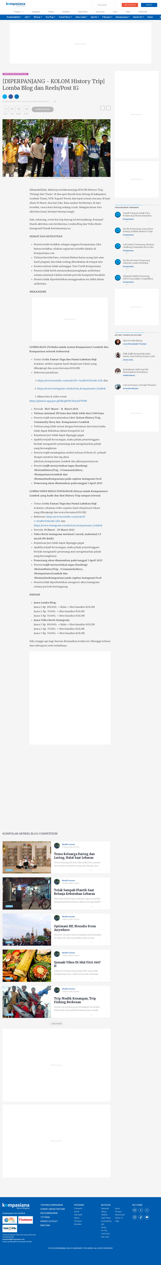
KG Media (89, 1248)
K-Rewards (78, 1208)
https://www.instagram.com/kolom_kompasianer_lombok (71, 388)
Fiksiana (106, 17)
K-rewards (143, 12)
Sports (94, 17)
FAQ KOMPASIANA (49, 1213)
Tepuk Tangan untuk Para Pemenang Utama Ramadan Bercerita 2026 (137, 216)
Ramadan (77, 1224)
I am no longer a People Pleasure (139, 385)
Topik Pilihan (83, 12)
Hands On (137, 17)
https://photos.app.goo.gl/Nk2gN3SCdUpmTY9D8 (58, 400)
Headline (66, 12)
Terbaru (51, 12)
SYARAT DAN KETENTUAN (52, 1209)
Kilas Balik (78, 1215)
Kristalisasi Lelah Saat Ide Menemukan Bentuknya (135, 370)
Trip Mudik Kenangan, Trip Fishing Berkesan (75, 1000)
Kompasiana (129, 219)
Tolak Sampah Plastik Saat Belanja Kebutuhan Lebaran (74, 892)
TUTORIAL (45, 1217)
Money (37, 17)
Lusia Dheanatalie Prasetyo (134, 344)
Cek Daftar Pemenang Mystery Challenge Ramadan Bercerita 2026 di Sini (138, 247)
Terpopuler (36, 12)
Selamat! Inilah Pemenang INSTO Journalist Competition (138, 277)
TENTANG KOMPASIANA (51, 1205)
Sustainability (13, 17)
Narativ (77, 1218)
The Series (78, 1221)
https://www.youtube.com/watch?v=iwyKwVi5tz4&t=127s (70, 380)
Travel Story (64, 17)
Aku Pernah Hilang (132, 340)
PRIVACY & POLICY (49, 1221)
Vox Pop (49, 17)
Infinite (76, 1212)
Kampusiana (122, 17)
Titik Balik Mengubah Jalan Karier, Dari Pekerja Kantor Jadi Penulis (139, 356)
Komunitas (100, 12)
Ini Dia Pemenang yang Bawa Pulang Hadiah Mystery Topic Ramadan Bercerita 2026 (138, 231)
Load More (56, 1024)
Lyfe (27, 17)
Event (115, 12)
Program (19, 12)
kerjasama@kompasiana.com (13, 1239)
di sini (29, 1242)
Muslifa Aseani (69, 844)
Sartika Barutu (129, 375)
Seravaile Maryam (130, 388)
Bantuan (45, 1225)
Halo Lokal (80, 17)
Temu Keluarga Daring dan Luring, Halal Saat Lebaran (74, 855)
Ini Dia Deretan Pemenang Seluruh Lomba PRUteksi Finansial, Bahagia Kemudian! (138, 263)
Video (128, 12)
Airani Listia (129, 360)
